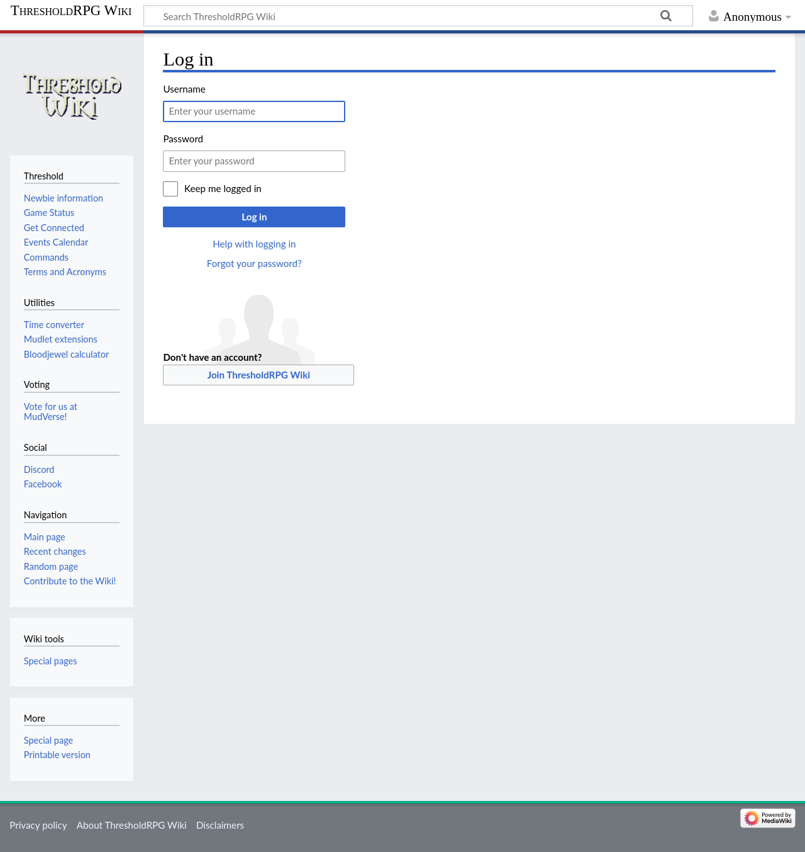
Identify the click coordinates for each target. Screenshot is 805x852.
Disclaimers (220, 825)
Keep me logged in (223, 188)
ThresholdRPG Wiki (71, 10)
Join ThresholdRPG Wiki (259, 374)
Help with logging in (254, 243)
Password (183, 138)
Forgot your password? (254, 263)
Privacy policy (38, 825)
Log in (254, 216)
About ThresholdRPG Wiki (132, 825)
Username (184, 88)
